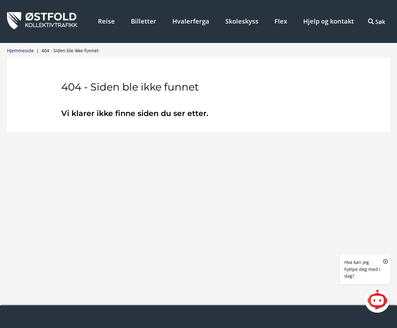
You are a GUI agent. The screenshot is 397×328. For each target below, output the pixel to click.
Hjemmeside (20, 50)
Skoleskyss (241, 21)
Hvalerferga (190, 21)
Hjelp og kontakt (328, 21)
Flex (280, 21)
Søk (376, 22)
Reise (106, 21)
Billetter (143, 21)
